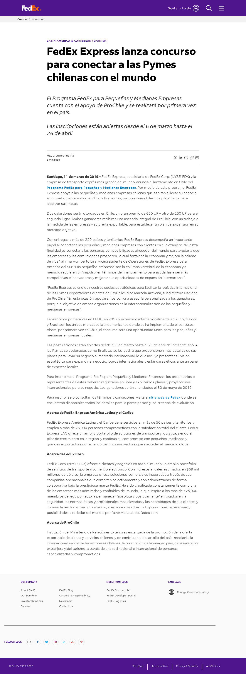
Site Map (137, 666)
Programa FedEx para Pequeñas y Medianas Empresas (91, 187)
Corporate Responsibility (74, 595)
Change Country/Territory (188, 592)
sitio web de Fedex (164, 397)
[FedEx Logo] (31, 8)
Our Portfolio (29, 595)
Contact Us (66, 606)
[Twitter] (46, 642)
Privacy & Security (187, 666)
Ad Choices (213, 666)
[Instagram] (55, 642)
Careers (25, 606)
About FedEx (29, 590)
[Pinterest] (81, 642)
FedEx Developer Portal (121, 595)
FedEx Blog (66, 590)
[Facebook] (38, 642)
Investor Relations (32, 601)
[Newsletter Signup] (29, 642)
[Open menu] (222, 8)
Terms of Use (160, 666)
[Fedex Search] (209, 8)
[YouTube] (72, 642)
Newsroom (38, 19)
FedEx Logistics (116, 601)
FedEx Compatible (117, 590)
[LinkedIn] (64, 642)
